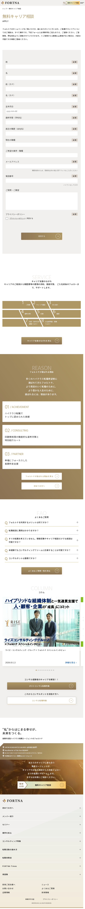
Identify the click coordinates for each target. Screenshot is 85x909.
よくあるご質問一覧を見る (39, 571)
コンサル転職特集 (39, 700)
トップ (4, 9)
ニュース (45, 884)
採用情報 (45, 892)
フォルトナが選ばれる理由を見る (39, 476)
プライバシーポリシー (50, 899)
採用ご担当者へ (8, 884)
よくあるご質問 (48, 888)
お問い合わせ (8, 888)
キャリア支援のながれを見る (39, 341)
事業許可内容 (29, 899)
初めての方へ (39, 486)
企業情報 (6, 892)
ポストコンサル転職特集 (39, 686)
